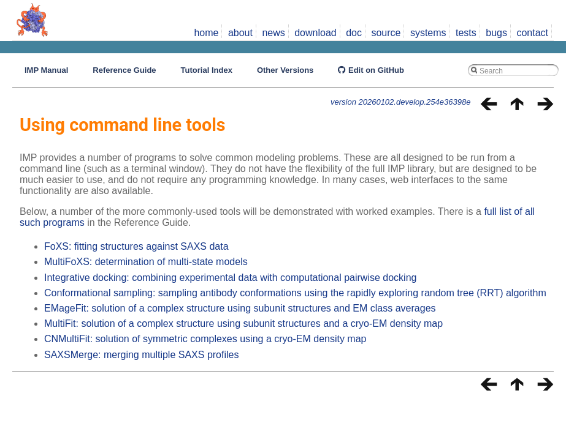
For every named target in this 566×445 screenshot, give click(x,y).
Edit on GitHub (371, 70)
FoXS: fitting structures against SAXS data (136, 246)
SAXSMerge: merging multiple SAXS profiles (141, 355)
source (385, 33)
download (315, 33)
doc (354, 33)
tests (466, 33)
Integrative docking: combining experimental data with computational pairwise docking (230, 277)
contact (532, 33)
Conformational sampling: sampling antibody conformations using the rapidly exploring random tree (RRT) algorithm (295, 293)
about (240, 33)
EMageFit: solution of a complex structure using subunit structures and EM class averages (240, 308)
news (273, 33)
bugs (496, 33)
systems (428, 33)
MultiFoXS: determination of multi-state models (146, 261)
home (206, 33)
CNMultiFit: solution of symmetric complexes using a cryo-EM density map (205, 339)
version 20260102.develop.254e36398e (400, 102)
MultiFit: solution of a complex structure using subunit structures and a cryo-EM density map (243, 323)
